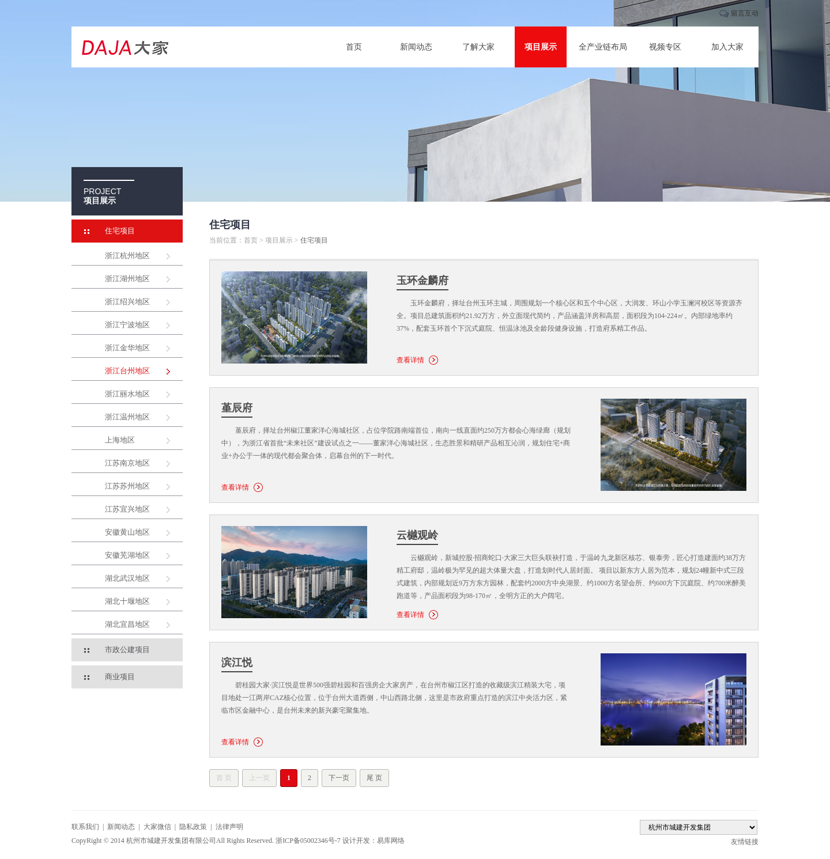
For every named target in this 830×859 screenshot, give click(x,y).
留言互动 (745, 13)
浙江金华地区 (127, 347)
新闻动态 (416, 47)
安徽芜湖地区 (127, 555)
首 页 (224, 778)
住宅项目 (120, 230)
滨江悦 (236, 662)
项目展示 (541, 47)
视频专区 (665, 47)
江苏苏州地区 (127, 486)
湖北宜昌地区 (127, 624)
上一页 (259, 778)
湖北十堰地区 (127, 601)
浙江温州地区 (127, 417)
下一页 (339, 778)
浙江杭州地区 (127, 255)
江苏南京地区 (127, 463)
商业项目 (120, 676)
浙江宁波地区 (127, 324)
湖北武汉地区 (127, 578)
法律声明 (229, 827)
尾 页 (374, 778)
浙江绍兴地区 (127, 301)
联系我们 (85, 827)
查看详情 (410, 360)
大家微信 (157, 827)
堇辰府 (236, 408)
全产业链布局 (603, 47)
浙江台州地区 (127, 370)
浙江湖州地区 (127, 278)
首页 (354, 47)
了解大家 (478, 47)
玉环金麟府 (422, 280)
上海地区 (120, 440)
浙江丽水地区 (127, 393)
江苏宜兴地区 (127, 509)
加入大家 (727, 47)
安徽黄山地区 (127, 532)
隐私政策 (193, 827)
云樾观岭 (417, 535)
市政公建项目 (127, 649)
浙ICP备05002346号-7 (308, 841)
